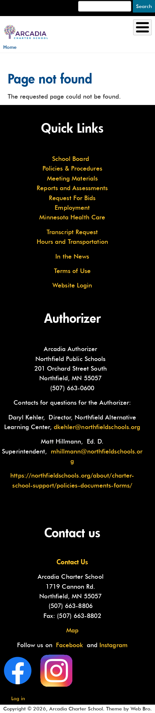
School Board (70, 158)
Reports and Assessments (72, 187)
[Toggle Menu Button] (142, 27)
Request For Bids (72, 197)
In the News (72, 256)
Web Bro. (141, 709)
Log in (18, 698)
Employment (72, 207)
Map (72, 630)
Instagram (113, 644)
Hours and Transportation (72, 241)
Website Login (72, 285)
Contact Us (72, 561)
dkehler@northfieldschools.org (97, 426)
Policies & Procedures (72, 168)
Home (9, 47)
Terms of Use (72, 270)
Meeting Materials (72, 178)
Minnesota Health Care (72, 217)
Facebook (69, 644)
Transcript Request (72, 231)
